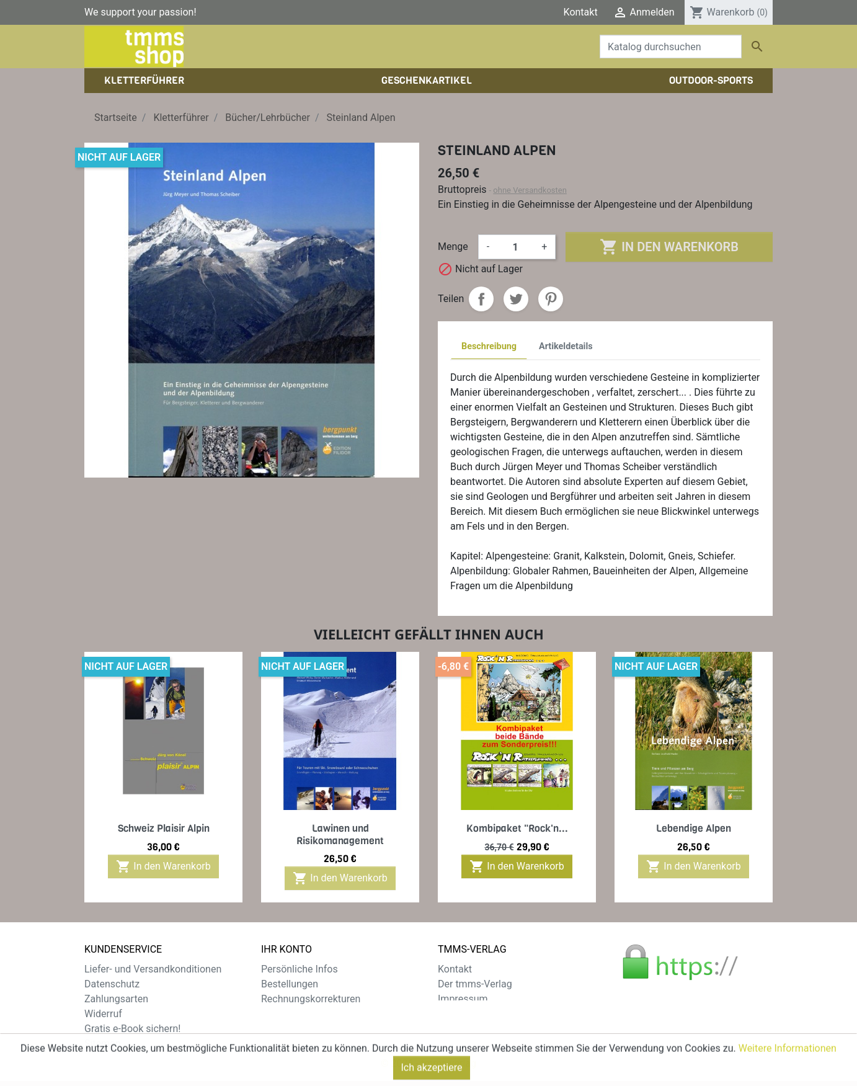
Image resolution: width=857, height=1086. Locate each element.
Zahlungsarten (116, 999)
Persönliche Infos (299, 969)
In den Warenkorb (669, 247)
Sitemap (102, 1043)
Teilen (481, 299)
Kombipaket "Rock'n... (517, 828)
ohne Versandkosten (530, 190)
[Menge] (515, 247)
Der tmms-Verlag (475, 984)
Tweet (516, 299)
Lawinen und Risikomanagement (340, 834)
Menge (453, 246)
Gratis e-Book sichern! (132, 1029)
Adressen (282, 1014)
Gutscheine (286, 1029)
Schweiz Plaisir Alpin (164, 828)
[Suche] (671, 46)
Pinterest (550, 299)
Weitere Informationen (788, 1072)
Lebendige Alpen (693, 828)
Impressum (463, 999)
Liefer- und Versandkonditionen (152, 969)
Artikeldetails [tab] (566, 346)
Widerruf (103, 1014)
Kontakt (581, 12)
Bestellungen (289, 984)
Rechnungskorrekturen (310, 999)
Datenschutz (112, 984)
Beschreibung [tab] (489, 346)
